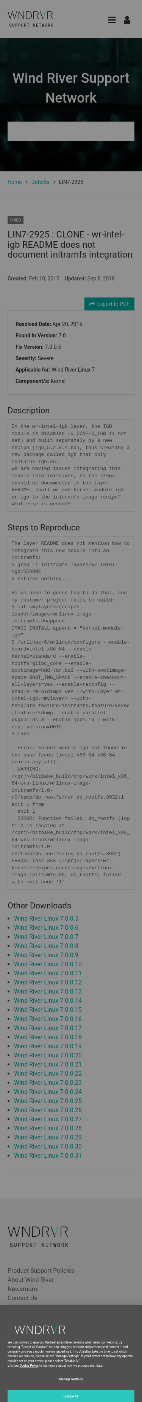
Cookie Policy (29, 1372)
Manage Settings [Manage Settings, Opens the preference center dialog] (71, 1386)
